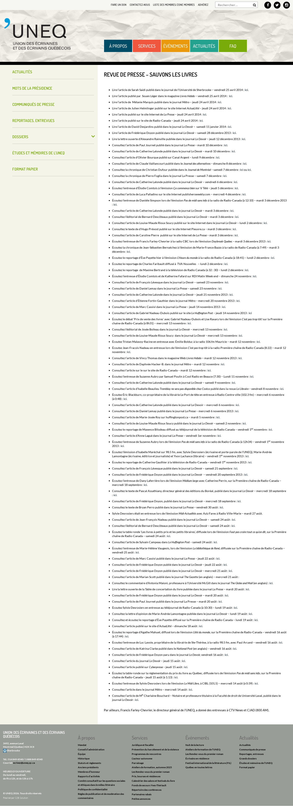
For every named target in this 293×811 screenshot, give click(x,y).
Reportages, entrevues (33, 120)
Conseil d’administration (91, 749)
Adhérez (202, 4)
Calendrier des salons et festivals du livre (153, 780)
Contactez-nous (135, 4)
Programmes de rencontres (146, 754)
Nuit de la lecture (194, 745)
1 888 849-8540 (34, 759)
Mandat (82, 745)
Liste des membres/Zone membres (171, 4)
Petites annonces (141, 798)
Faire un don (113, 4)
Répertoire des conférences (146, 789)
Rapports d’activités (89, 776)
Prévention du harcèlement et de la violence (155, 749)
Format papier (25, 169)
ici (246, 90)
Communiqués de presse (33, 104)
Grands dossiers (248, 758)
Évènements (175, 46)
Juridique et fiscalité (142, 745)
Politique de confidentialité (92, 789)
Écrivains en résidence (197, 758)
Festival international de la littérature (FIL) (208, 763)
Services (147, 46)
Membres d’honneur (89, 771)
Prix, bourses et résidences (146, 776)
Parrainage (138, 763)
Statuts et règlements (89, 763)
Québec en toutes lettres (198, 767)
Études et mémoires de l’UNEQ (38, 152)
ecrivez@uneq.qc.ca (24, 762)
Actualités (204, 46)
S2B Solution (21, 797)
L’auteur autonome (142, 758)
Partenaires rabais (141, 794)
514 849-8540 (15, 759)
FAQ (232, 46)
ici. (184, 661)
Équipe (81, 754)
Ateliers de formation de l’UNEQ (202, 749)
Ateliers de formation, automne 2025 (152, 767)
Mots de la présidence (32, 88)
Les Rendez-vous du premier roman (151, 771)
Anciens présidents (88, 767)
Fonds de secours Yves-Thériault (149, 785)
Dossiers (20, 136)
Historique (84, 758)
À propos (118, 46)
